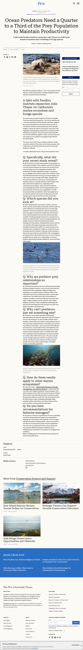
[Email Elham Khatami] (26, 467)
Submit (71, 94)
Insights (6, 617)
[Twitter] (57, 637)
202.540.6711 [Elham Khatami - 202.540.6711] (30, 465)
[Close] (81, 646)
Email (63, 87)
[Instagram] (52, 637)
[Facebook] (50, 637)
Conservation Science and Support (35, 478)
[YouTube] (60, 637)
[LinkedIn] (55, 637)
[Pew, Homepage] (41, 3)
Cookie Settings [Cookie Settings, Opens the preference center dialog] (76, 645)
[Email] (71, 90)
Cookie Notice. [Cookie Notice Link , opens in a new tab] (34, 648)
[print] (15, 57)
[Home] (17, 587)
